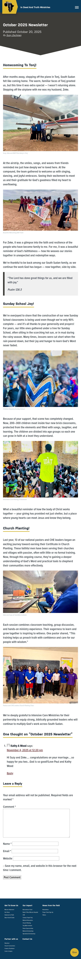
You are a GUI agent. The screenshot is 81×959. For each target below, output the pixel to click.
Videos (44, 915)
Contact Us (27, 939)
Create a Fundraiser (10, 948)
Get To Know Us (11, 905)
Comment (9, 807)
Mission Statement (9, 910)
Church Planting (27, 923)
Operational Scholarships (29, 934)
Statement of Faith (9, 915)
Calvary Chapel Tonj (28, 918)
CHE (24, 915)
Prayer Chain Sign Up (47, 912)
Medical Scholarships (28, 931)
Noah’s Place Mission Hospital (30, 912)
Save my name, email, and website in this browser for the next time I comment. (39, 867)
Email (7, 851)
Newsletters (45, 910)
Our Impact (27, 905)
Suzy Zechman (13, 35)
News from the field (51, 905)
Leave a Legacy (8, 951)
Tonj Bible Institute (27, 926)
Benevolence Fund (28, 910)
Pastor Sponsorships (28, 928)
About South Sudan (9, 918)
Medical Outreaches (28, 920)
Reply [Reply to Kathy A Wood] (10, 773)
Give (74, 952)
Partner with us (11, 939)
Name (7, 843)
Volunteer (7, 943)
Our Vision (7, 912)
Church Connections (10, 946)
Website (7, 858)
